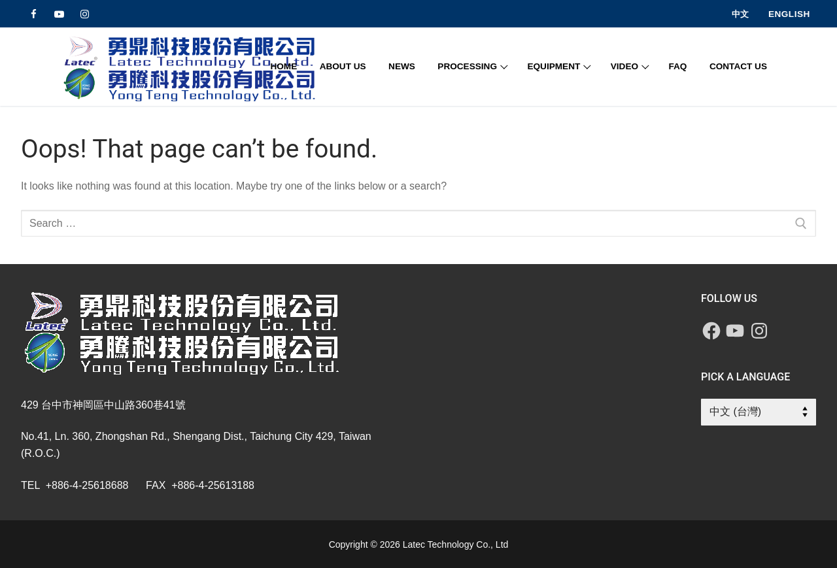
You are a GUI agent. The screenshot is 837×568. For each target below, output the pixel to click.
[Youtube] (59, 14)
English (789, 14)
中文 (740, 14)
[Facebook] (34, 14)
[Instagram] (85, 14)
